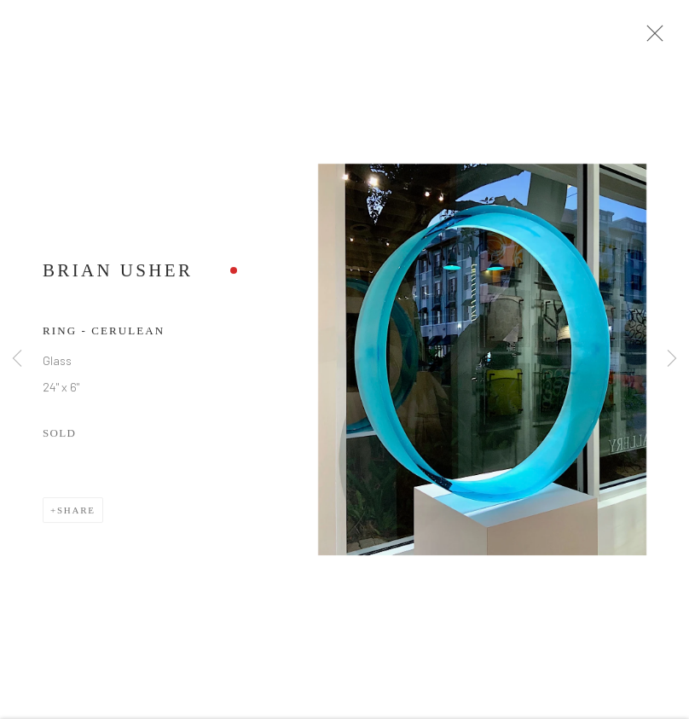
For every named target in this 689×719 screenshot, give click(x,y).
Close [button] (654, 38)
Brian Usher (118, 274)
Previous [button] (17, 359)
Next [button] (672, 359)
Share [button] (76, 515)
